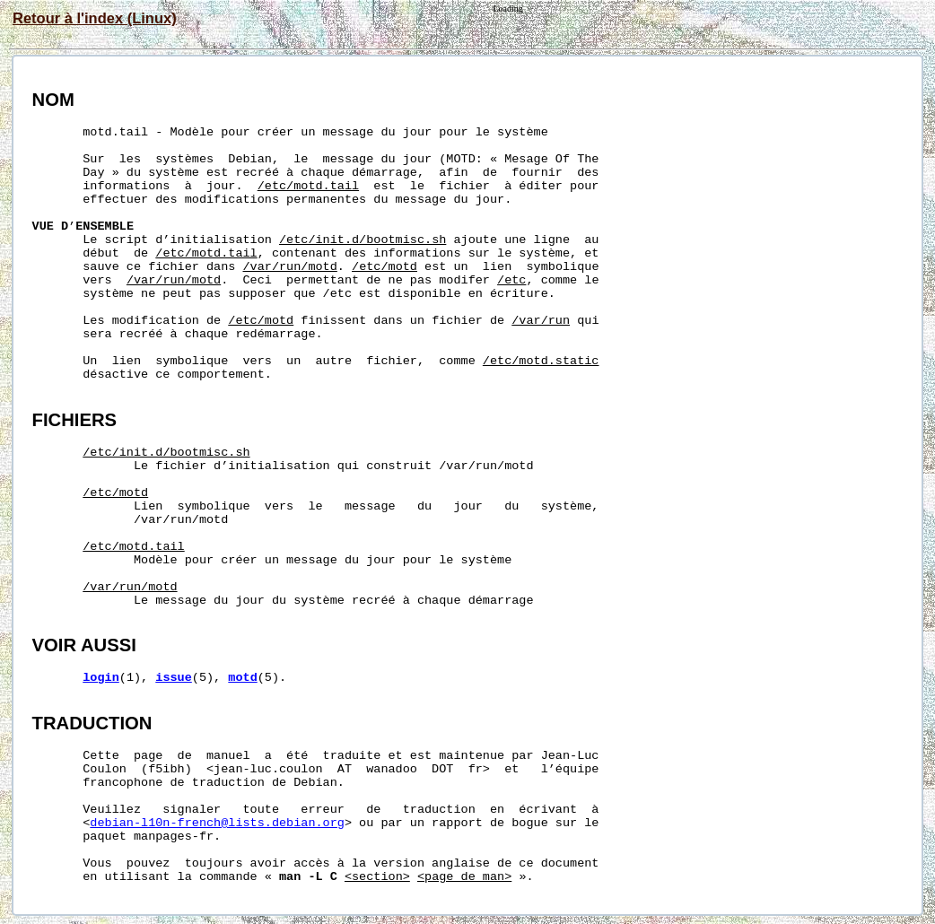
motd (242, 677)
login (101, 677)
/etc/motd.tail (308, 186)
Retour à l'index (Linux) (95, 18)
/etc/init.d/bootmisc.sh (362, 240)
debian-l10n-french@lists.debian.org (217, 823)
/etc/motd (384, 267)
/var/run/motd (290, 267)
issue (173, 677)
